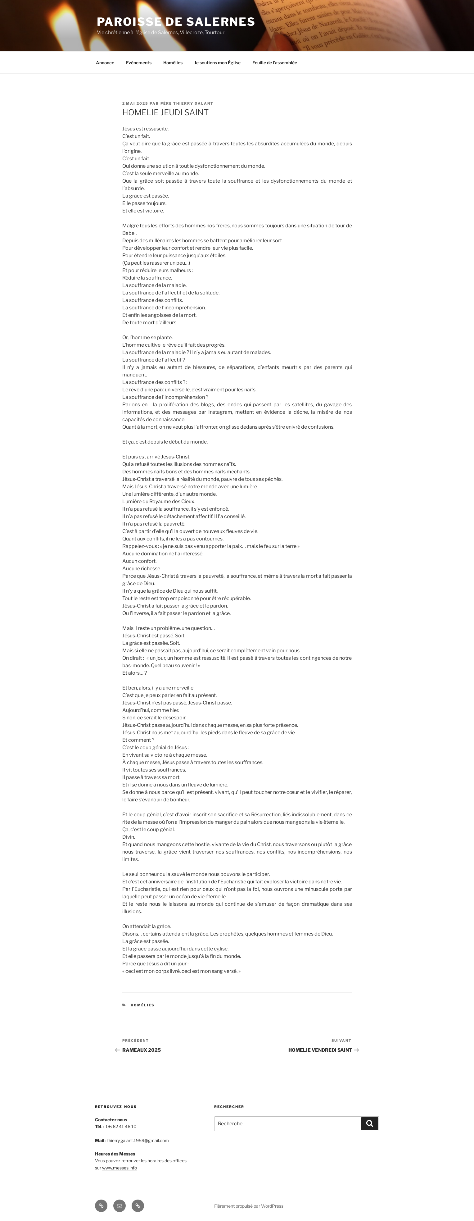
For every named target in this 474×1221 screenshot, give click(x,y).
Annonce (105, 62)
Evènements (138, 62)
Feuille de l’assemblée (274, 62)
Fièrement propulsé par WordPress (248, 1206)
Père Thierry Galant (187, 103)
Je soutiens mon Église (217, 62)
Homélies (173, 62)
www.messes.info (119, 1167)
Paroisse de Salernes (176, 22)
